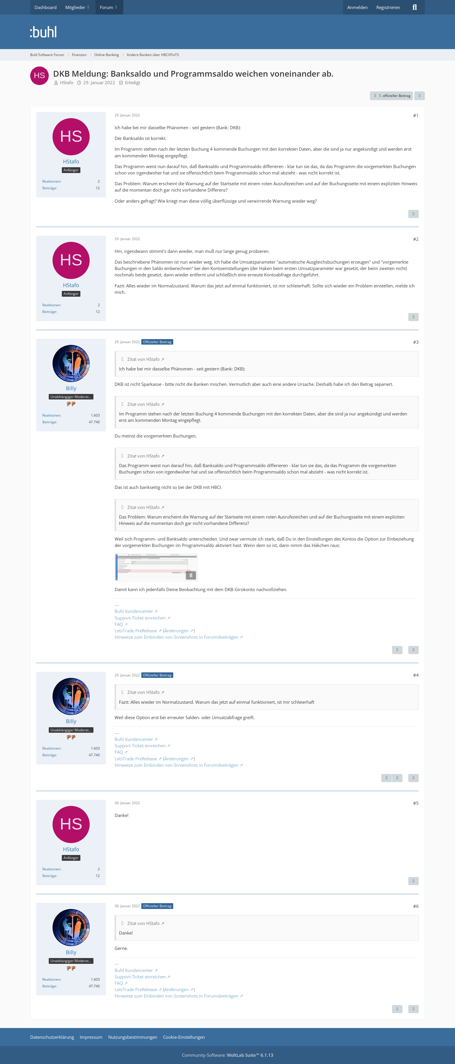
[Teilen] (419, 95)
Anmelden (357, 7)
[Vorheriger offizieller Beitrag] (386, 778)
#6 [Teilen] (416, 906)
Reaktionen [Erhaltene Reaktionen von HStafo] (51, 181)
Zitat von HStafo (143, 359)
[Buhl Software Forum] (227, 31)
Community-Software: (227, 1055)
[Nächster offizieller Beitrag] (397, 650)
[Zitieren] (413, 214)
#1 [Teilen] (416, 115)
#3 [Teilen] (416, 342)
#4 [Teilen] (416, 675)
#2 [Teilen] (416, 239)
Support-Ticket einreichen (140, 618)
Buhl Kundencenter (134, 611)
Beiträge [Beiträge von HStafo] (49, 188)
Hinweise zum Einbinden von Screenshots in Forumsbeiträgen (176, 637)
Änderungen (176, 630)
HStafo (66, 82)
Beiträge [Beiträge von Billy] (49, 422)
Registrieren (388, 7)
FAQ (119, 624)
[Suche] (415, 7)
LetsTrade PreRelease (136, 630)
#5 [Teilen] (416, 803)
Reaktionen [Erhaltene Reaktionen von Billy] (51, 415)
